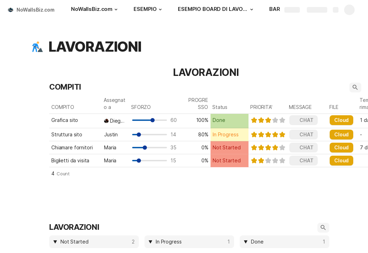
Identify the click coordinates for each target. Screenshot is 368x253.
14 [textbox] (175, 134)
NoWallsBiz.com (35, 10)
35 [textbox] (175, 147)
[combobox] (115, 121)
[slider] (268, 120)
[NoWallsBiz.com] (95, 10)
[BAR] (274, 10)
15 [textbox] (175, 160)
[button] (116, 9)
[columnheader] (94, 241)
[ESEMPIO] (149, 10)
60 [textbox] (175, 120)
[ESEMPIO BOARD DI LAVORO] (216, 10)
